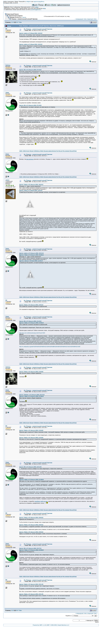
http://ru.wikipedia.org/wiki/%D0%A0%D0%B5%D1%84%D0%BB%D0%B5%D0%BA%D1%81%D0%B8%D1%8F (49, 346)
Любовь (7, 65)
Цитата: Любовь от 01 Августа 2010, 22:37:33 (31, 394)
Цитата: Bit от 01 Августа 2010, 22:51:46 (30, 467)
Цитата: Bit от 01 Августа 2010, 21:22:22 (30, 321)
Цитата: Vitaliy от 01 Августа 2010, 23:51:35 (31, 584)
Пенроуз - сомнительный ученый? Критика (24, 19)
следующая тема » (92, 19)
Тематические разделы (16, 15)
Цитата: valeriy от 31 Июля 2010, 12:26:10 (30, 33)
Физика (12, 17)
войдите (28, 1)
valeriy (24, 17)
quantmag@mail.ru (36, 9)
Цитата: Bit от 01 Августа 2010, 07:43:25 (30, 69)
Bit (6, 28)
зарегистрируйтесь (39, 1)
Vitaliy (7, 92)
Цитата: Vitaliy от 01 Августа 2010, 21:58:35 (31, 371)
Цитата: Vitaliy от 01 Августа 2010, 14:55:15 (31, 304)
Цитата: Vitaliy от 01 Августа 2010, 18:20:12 (31, 184)
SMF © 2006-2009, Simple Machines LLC (58, 625)
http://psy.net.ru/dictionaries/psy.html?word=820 (32, 333)
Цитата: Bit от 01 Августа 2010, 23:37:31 (30, 548)
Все (20, 22)
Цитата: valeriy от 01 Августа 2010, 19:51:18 (31, 253)
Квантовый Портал (13, 14)
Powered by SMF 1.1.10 (39, 625)
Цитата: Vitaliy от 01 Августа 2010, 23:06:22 (31, 517)
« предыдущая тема (80, 19)
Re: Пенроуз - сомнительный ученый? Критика (38, 29)
